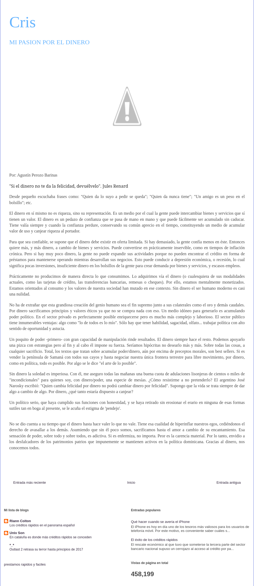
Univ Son (17, 533)
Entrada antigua (228, 482)
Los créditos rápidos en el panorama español (42, 525)
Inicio (131, 482)
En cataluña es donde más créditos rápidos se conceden (51, 537)
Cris (22, 22)
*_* (12, 545)
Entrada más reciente (29, 482)
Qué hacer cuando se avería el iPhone (160, 522)
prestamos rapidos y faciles (25, 564)
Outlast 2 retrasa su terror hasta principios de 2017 (46, 549)
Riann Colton (20, 521)
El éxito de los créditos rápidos (154, 540)
